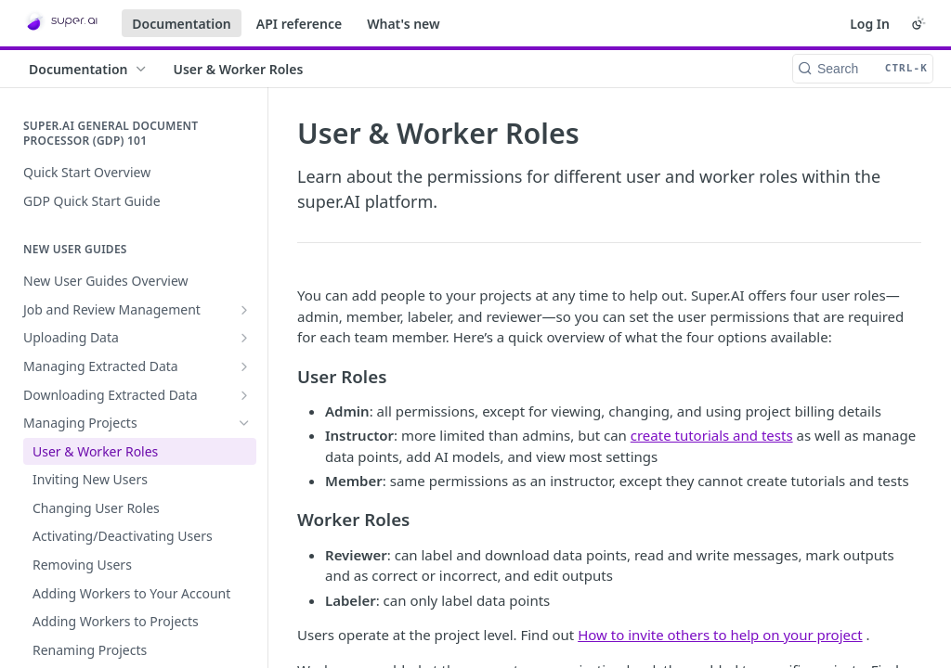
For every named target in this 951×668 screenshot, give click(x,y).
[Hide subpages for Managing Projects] (244, 423)
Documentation (181, 23)
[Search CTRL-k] (862, 69)
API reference (299, 23)
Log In (870, 23)
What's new (403, 23)
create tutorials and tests (712, 435)
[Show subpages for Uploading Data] (244, 337)
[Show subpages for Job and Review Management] (244, 309)
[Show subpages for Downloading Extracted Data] (244, 395)
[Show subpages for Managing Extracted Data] (244, 366)
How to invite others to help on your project (720, 634)
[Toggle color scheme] (918, 23)
